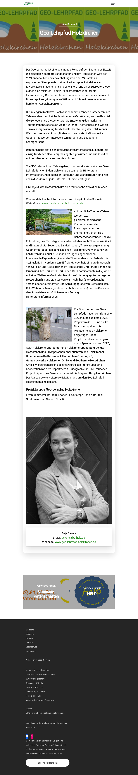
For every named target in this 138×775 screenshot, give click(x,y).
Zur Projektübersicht (47, 763)
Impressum (31, 651)
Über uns (30, 634)
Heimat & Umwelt (69, 24)
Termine (29, 642)
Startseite (30, 630)
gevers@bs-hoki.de (73, 537)
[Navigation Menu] (113, 3)
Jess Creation (44, 660)
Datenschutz (31, 647)
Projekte (29, 638)
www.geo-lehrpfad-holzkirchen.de (62, 203)
